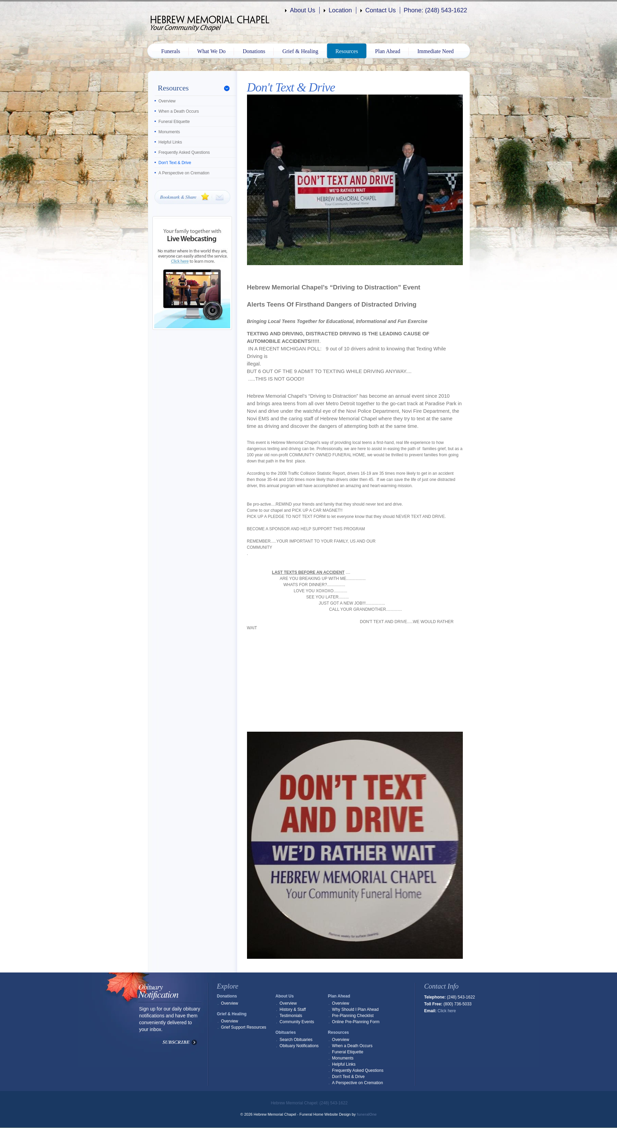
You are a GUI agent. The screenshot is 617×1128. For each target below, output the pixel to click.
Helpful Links (170, 142)
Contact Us (380, 10)
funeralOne (367, 1114)
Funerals (170, 51)
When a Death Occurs (179, 111)
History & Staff (293, 1009)
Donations (254, 51)
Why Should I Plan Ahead (355, 1009)
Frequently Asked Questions (184, 152)
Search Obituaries (296, 1039)
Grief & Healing (300, 51)
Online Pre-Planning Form (356, 1021)
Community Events (297, 1021)
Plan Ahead (387, 51)
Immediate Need (435, 51)
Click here (446, 1010)
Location (340, 10)
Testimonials (291, 1015)
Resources (346, 51)
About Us (302, 10)
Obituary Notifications (299, 1045)
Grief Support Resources (243, 1027)
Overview (167, 101)
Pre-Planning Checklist (352, 1015)
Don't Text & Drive (175, 162)
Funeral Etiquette (174, 121)
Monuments (169, 131)
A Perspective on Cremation (184, 173)
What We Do (211, 51)
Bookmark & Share (192, 197)
